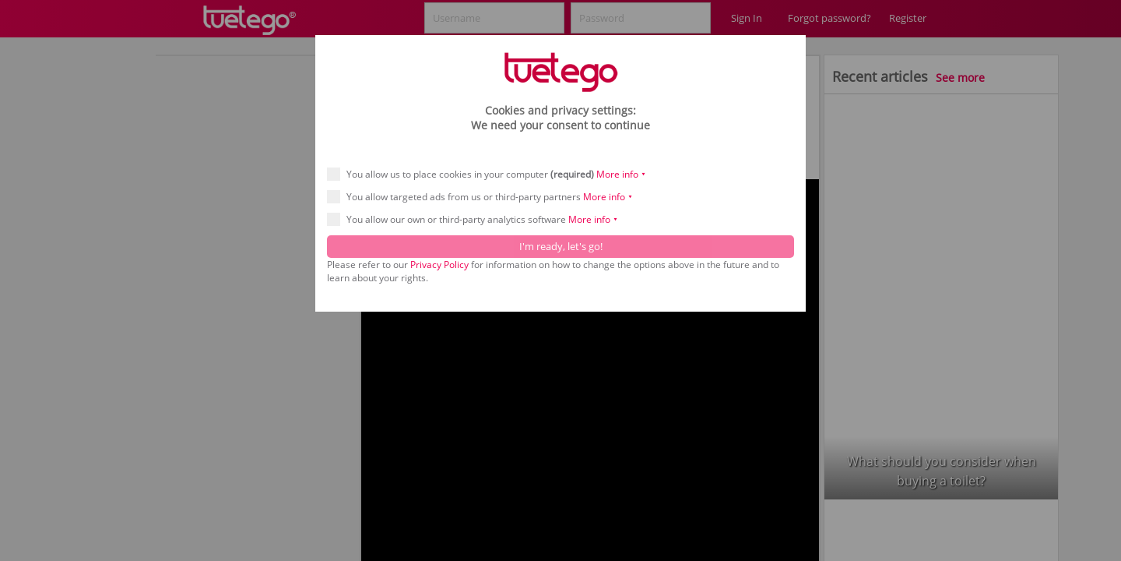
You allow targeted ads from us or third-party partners (485, 196)
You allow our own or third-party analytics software (477, 219)
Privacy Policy (439, 264)
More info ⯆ (621, 174)
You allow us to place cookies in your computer (491, 174)
